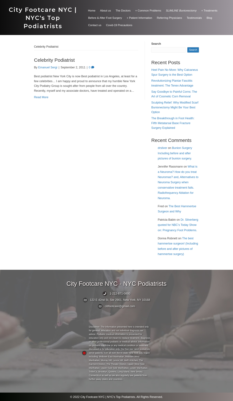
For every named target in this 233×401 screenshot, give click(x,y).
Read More (41, 97)
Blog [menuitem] (209, 17)
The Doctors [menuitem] (123, 10)
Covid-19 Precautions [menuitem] (119, 25)
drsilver (162, 148)
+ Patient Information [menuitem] (139, 17)
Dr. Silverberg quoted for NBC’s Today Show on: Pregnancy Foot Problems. (178, 225)
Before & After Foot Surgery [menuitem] (105, 17)
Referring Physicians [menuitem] (169, 17)
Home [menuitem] (91, 10)
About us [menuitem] (105, 10)
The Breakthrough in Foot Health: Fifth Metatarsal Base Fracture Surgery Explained (172, 123)
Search (156, 43)
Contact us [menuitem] (94, 25)
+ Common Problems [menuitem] (148, 10)
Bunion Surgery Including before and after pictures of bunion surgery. (175, 153)
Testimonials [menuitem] (194, 17)
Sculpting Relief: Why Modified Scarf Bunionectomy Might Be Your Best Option (174, 107)
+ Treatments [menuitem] (209, 10)
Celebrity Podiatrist (54, 60)
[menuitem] (181, 10)
